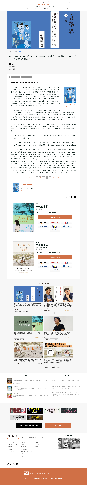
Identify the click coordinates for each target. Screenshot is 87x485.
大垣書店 (55, 230)
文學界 (12, 77)
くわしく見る (54, 217)
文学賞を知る (36, 8)
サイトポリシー (11, 442)
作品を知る (27, 8)
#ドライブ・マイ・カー (49, 312)
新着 (10, 8)
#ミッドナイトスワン (54, 339)
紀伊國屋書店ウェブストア (43, 226)
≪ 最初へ (27, 177)
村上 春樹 (23, 77)
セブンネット (66, 222)
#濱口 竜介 (57, 312)
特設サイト (67, 8)
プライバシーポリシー (13, 444)
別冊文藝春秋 (38, 446)
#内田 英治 (47, 339)
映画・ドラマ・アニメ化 (49, 8)
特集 (60, 8)
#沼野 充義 (20, 311)
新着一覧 (23, 442)
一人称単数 (29, 77)
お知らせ (10, 449)
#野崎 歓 (61, 312)
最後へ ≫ (59, 177)
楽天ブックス (55, 222)
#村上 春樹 (26, 311)
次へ (54, 177)
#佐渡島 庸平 (58, 367)
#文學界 (13, 69)
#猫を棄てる (47, 367)
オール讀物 (37, 444)
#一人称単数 (16, 339)
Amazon (43, 222)
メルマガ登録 (58, 425)
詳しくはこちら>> (25, 190)
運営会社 (10, 446)
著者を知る (17, 8)
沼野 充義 (11, 64)
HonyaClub (66, 226)
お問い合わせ (11, 451)
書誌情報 (76, 8)
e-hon (55, 226)
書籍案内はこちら (29, 425)
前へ (32, 177)
